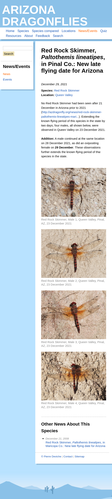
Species (23, 31)
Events (7, 79)
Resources (13, 36)
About (28, 36)
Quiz (103, 31)
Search (58, 36)
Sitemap (80, 456)
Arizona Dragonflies (45, 15)
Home (10, 31)
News (6, 74)
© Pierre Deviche (51, 456)
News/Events (87, 31)
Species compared (45, 31)
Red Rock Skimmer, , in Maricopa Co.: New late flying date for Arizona (75, 444)
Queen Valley (64, 95)
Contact (68, 456)
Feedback (43, 36)
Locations (69, 31)
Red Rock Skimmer (66, 90)
